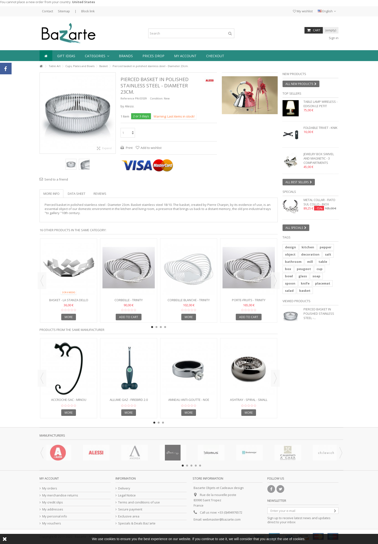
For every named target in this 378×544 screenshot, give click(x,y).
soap (316, 276)
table (322, 261)
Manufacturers (52, 435)
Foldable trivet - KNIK (321, 128)
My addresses (52, 509)
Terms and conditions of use (139, 502)
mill (310, 261)
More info (51, 193)
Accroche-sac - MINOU (68, 400)
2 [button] (252, 110)
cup (320, 269)
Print (129, 148)
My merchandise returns (60, 495)
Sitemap (64, 11)
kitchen (308, 247)
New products (294, 74)
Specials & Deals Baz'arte (136, 523)
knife (305, 283)
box (288, 269)
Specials (289, 191)
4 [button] (165, 327)
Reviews (100, 193)
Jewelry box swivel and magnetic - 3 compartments (319, 158)
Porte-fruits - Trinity (248, 300)
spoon (290, 283)
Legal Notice (127, 495)
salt (328, 254)
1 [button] (248, 110)
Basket (103, 66)
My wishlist (303, 11)
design (290, 247)
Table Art (55, 66)
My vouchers (51, 523)
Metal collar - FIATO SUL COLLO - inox (319, 202)
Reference (127, 98)
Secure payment (130, 509)
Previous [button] (42, 280)
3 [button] (161, 327)
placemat (322, 283)
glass (302, 276)
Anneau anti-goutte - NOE (188, 400)
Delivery (124, 488)
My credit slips (52, 502)
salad (289, 290)
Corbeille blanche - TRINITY (189, 300)
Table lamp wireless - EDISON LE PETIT (321, 103)
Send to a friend (56, 179)
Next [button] (275, 280)
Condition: (156, 98)
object (290, 254)
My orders (49, 488)
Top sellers (292, 93)
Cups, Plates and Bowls (79, 66)
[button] (97, 55)
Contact (47, 11)
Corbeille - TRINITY (129, 300)
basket (304, 290)
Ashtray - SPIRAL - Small (248, 400)
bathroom (293, 261)
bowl (289, 276)
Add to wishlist (151, 148)
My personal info (54, 516)
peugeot (304, 269)
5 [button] (200, 466)
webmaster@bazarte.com (222, 519)
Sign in (333, 38)
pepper (325, 247)
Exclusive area (128, 516)
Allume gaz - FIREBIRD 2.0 (129, 400)
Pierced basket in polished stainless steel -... (319, 313)
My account (49, 478)
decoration (310, 254)
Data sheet (76, 193)
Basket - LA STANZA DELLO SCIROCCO (68, 302)
